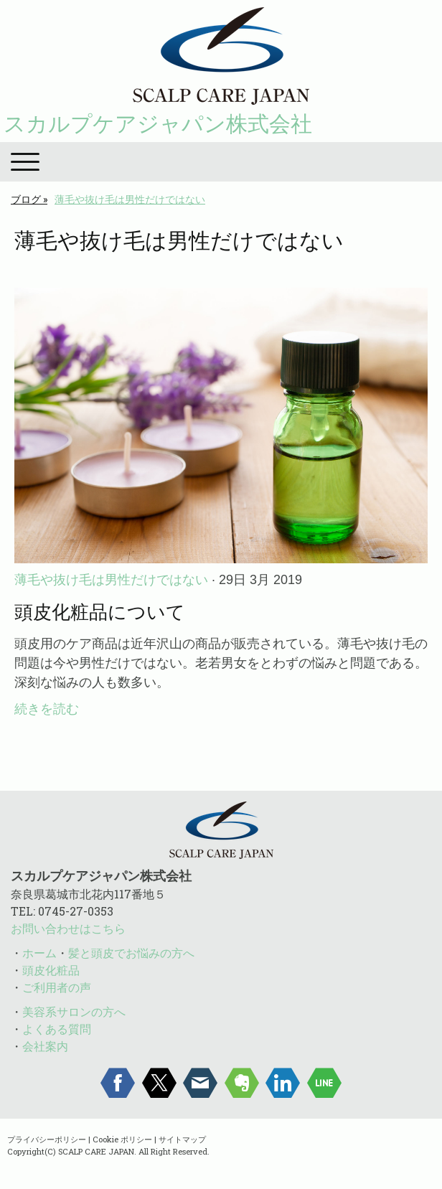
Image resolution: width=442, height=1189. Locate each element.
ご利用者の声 (56, 987)
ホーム (39, 952)
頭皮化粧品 (51, 969)
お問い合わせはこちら (68, 928)
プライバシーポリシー (46, 1139)
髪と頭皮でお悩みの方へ (131, 952)
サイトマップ (182, 1139)
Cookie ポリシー (122, 1139)
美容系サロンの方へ (74, 1011)
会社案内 (45, 1045)
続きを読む (46, 709)
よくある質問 (56, 1028)
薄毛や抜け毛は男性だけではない (111, 580)
